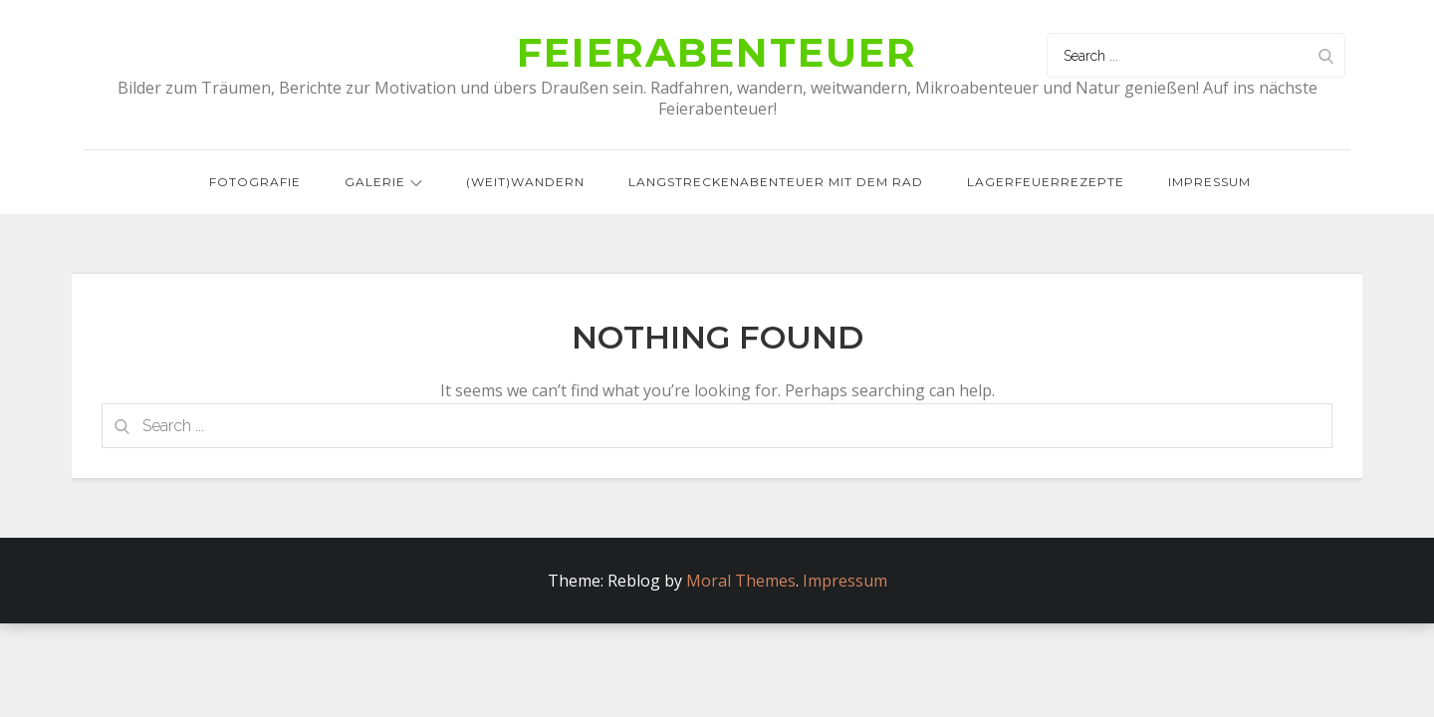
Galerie (383, 182)
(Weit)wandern (525, 182)
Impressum (1209, 182)
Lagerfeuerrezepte (1045, 182)
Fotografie (255, 182)
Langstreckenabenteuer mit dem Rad (775, 182)
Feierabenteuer (717, 53)
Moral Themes (741, 582)
